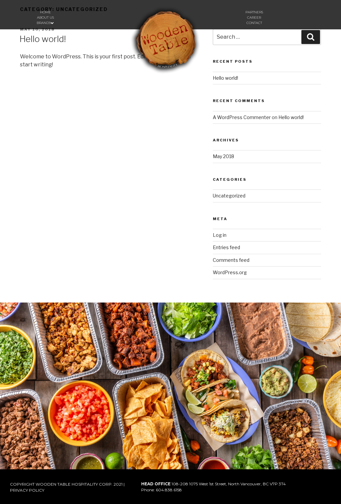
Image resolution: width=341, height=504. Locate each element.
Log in (219, 235)
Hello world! (42, 39)
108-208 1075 (184, 483)
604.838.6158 (169, 489)
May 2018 (223, 156)
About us (45, 17)
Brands (45, 23)
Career (254, 17)
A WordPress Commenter (242, 117)
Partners (254, 12)
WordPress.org (230, 272)
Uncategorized (229, 195)
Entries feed (226, 247)
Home (45, 12)
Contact (254, 23)
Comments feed (231, 260)
